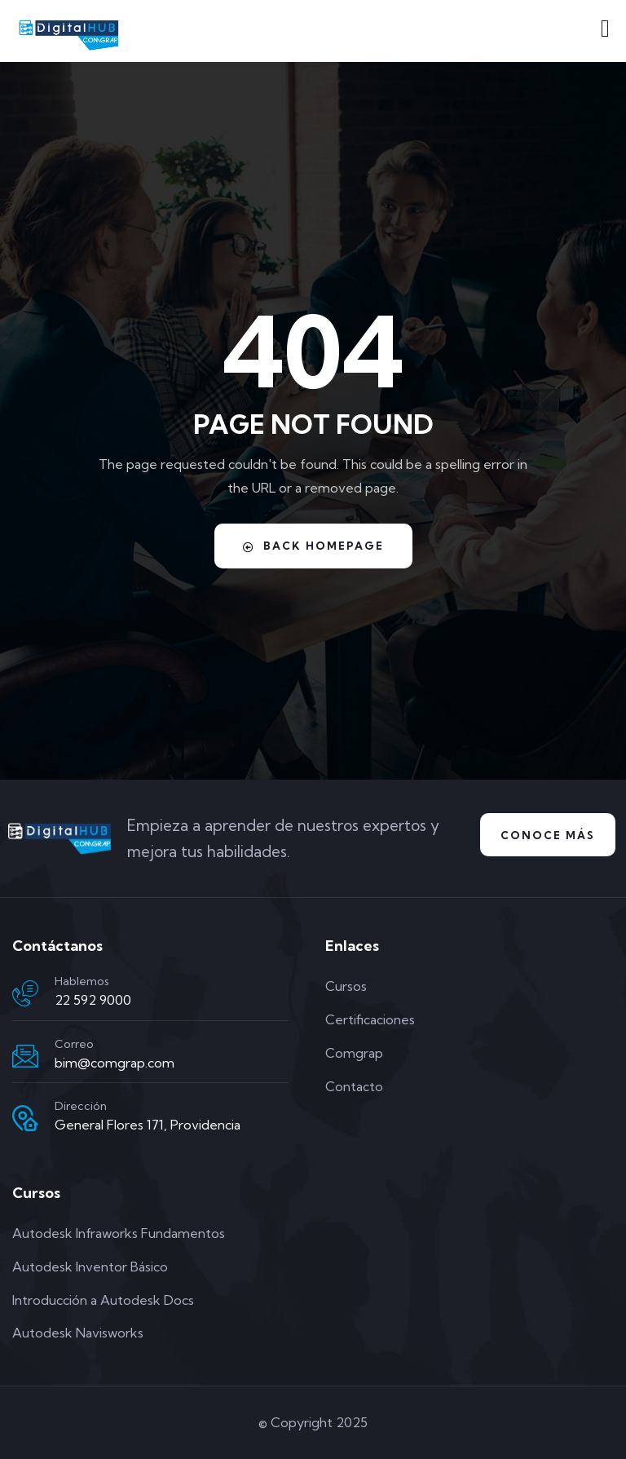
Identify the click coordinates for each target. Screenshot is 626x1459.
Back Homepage (313, 546)
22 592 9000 (93, 1000)
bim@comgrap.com (114, 1062)
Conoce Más (547, 835)
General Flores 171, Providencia (147, 1124)
